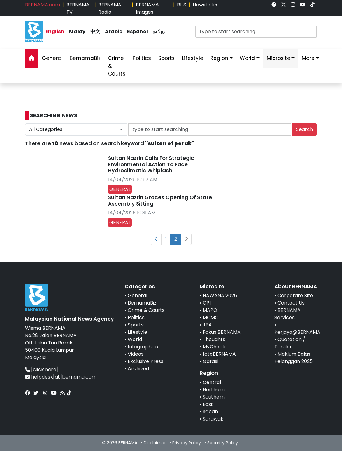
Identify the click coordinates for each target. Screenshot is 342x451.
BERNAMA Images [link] (147, 8)
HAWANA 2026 (220, 295)
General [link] (52, 58)
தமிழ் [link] (159, 31)
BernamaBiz (142, 302)
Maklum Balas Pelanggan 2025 (293, 358)
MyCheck (214, 346)
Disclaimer (155, 443)
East (208, 404)
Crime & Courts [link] (116, 66)
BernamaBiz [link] (85, 58)
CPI (207, 302)
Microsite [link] (278, 58)
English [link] (54, 31)
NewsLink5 (205, 4)
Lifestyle (137, 332)
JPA (207, 324)
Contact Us (291, 302)
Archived (138, 368)
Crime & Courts (146, 310)
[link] (273, 4)
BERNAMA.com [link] (42, 4)
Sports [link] (166, 58)
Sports (136, 324)
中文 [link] (95, 31)
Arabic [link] (113, 31)
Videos (136, 354)
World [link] (247, 58)
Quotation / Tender (289, 343)
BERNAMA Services (287, 314)
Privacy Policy (186, 443)
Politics (136, 317)
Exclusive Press (145, 361)
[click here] (44, 369)
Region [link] (219, 58)
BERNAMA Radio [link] (109, 8)
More (308, 58)
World (135, 339)
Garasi (210, 361)
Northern (214, 389)
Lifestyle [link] (192, 58)
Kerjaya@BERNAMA (297, 332)
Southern (214, 396)
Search (304, 129)
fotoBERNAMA (219, 354)
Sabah (210, 411)
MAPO (210, 310)
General (137, 295)
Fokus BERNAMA (222, 332)
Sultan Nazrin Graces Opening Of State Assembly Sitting (160, 200)
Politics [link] (142, 58)
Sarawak (213, 418)
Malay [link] (77, 31)
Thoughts (214, 339)
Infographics (143, 346)
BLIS (181, 4)
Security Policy (222, 443)
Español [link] (137, 31)
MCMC (210, 317)
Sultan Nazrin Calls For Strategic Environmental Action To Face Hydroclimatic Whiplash (151, 164)
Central (212, 382)
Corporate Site (295, 295)
